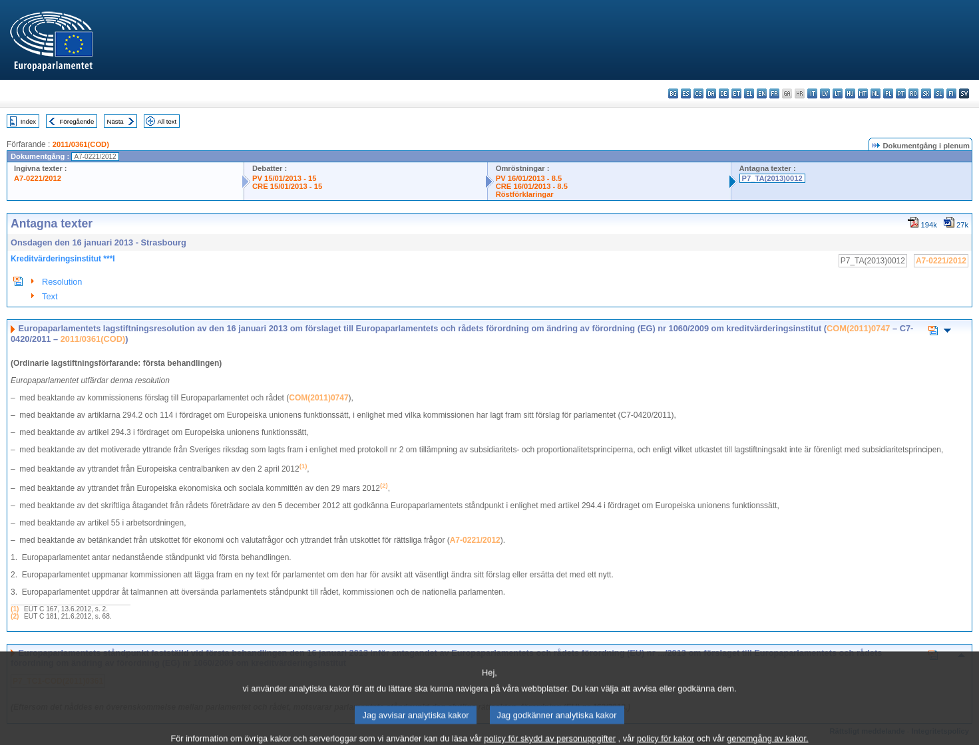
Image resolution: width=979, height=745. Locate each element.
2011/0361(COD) (81, 144)
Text (49, 296)
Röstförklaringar (525, 194)
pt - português (901, 93)
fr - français (774, 93)
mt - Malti (863, 93)
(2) (15, 616)
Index (28, 121)
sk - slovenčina (926, 93)
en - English (762, 93)
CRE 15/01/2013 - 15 (287, 186)
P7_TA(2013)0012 (772, 178)
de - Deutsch (724, 93)
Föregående (77, 121)
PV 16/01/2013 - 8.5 (529, 178)
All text (166, 121)
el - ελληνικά (749, 93)
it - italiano (812, 93)
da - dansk (711, 93)
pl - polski (888, 93)
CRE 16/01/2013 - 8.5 (532, 186)
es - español (686, 93)
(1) (15, 609)
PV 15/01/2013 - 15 (284, 178)
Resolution (62, 282)
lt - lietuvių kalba (838, 93)
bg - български (673, 93)
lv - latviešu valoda (825, 93)
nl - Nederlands (876, 93)
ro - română (913, 93)
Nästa (115, 121)
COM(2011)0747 (858, 328)
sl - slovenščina (939, 93)
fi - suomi (951, 93)
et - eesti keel (736, 93)
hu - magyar (850, 93)
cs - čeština (698, 93)
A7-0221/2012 (37, 178)
